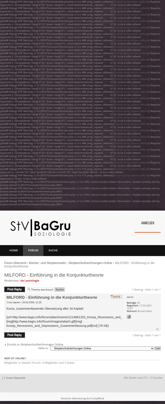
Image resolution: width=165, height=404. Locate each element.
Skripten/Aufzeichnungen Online (90, 263)
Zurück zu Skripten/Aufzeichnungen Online (35, 344)
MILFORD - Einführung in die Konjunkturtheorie (54, 275)
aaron (16, 302)
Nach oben (157, 329)
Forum (33, 250)
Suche (53, 250)
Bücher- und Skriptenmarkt (47, 263)
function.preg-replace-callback (131, 1)
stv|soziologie (29, 280)
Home (13, 250)
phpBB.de (98, 398)
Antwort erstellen (14, 289)
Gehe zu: (43, 348)
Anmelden (147, 223)
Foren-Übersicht (15, 263)
